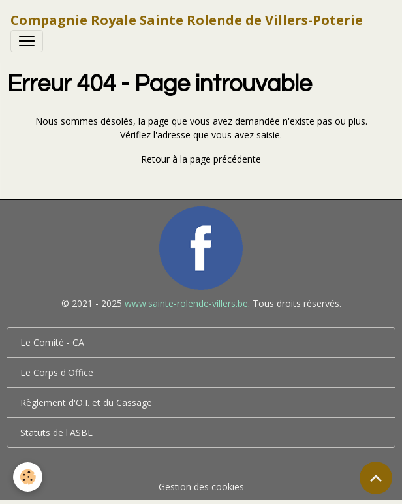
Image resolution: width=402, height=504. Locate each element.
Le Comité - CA (52, 342)
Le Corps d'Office (56, 372)
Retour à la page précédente (201, 159)
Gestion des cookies (201, 486)
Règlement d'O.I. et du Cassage (86, 402)
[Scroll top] (376, 478)
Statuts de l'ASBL (56, 432)
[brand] (186, 20)
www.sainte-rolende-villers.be (186, 303)
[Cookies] (27, 477)
